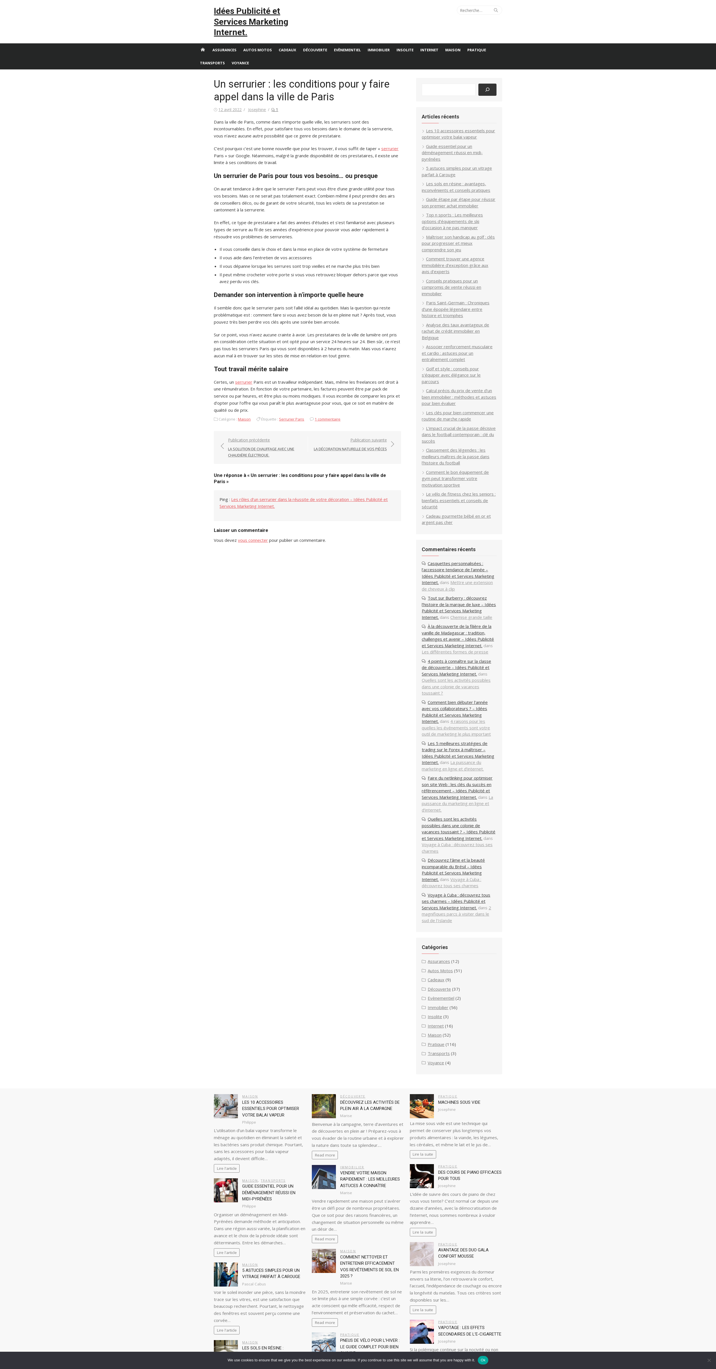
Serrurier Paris (274, 394)
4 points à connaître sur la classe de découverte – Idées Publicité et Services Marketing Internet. (468, 612)
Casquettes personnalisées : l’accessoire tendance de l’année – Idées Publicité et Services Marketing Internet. (468, 514)
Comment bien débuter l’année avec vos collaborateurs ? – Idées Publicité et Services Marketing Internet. (471, 647)
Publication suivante (355, 420)
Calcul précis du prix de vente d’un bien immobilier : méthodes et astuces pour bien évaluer (471, 354)
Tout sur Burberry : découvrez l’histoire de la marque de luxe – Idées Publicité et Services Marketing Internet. (470, 549)
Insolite (405, 39)
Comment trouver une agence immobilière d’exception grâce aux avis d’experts (466, 242)
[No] (709, 1360)
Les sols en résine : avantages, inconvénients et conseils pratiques (258, 1260)
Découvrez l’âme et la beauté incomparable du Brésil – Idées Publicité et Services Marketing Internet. (470, 792)
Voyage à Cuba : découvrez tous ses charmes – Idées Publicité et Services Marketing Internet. (467, 820)
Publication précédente (253, 423)
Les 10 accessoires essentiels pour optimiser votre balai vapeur (257, 1021)
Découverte (315, 39)
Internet (429, 39)
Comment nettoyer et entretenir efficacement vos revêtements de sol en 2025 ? (371, 1169)
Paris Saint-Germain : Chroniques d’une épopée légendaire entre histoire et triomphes (468, 279)
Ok (483, 1360)
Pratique (476, 39)
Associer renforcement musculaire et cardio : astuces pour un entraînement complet (467, 317)
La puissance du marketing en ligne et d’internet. (464, 694)
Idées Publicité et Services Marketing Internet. (247, 16)
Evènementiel (347, 39)
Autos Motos (257, 39)
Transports (212, 52)
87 (210, 1326)
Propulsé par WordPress (315, 1345)
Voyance (240, 52)
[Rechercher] (505, 79)
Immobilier (379, 39)
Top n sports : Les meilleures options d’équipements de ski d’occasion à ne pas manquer (469, 204)
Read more (319, 1067)
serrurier (372, 138)
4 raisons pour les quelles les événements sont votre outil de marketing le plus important (471, 659)
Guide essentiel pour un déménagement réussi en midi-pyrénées (257, 1106)
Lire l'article (209, 1081)
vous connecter (236, 509)
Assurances (224, 39)
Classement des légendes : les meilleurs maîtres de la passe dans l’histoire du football (470, 407)
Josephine (240, 98)
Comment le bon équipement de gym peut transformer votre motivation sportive (467, 429)
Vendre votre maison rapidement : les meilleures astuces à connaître (371, 1092)
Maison (453, 39)
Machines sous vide (465, 1015)
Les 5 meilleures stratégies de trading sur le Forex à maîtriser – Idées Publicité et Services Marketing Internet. (471, 681)
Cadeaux (287, 39)
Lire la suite (429, 1067)
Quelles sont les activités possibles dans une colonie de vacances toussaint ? (469, 625)
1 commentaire (310, 394)
